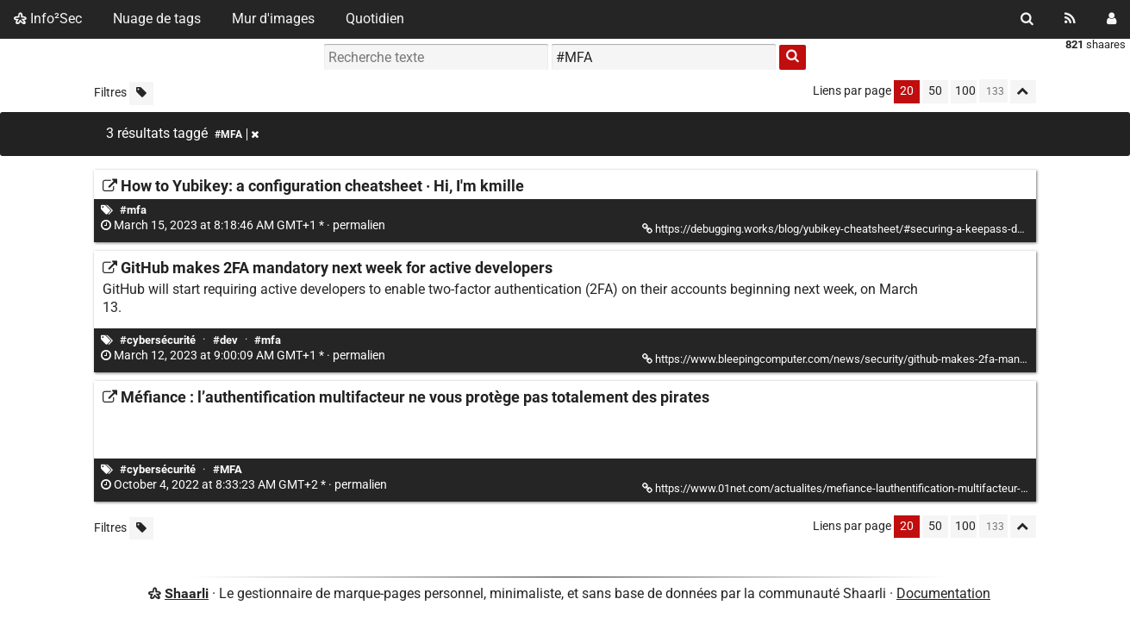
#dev (225, 340)
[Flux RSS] (1070, 19)
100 (965, 91)
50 (935, 91)
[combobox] (664, 57)
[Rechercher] (1027, 19)
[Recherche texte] (436, 57)
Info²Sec (48, 18)
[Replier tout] (1023, 91)
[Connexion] (1111, 19)
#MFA (227, 469)
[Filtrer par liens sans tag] (141, 93)
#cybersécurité (158, 340)
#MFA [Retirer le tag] (237, 134)
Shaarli (187, 593)
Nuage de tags (157, 18)
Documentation (943, 593)
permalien (244, 225)
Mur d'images (273, 18)
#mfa (133, 209)
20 (907, 91)
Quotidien (375, 18)
